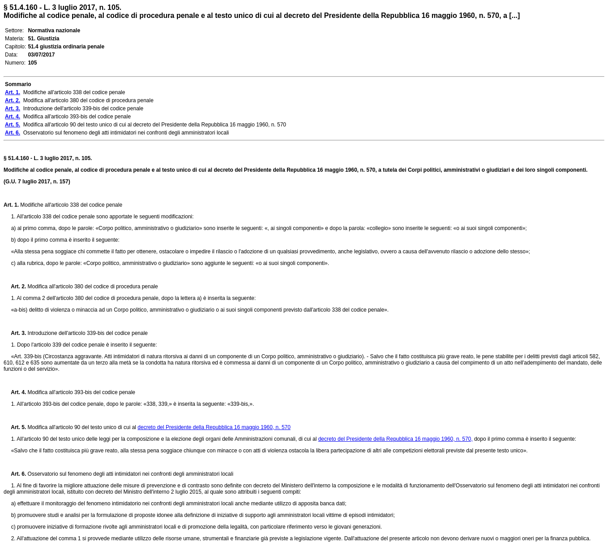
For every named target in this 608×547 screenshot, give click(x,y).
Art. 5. (15, 427)
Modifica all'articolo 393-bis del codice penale (80, 392)
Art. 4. (15, 392)
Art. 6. (15, 474)
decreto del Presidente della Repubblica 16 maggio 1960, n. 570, (395, 439)
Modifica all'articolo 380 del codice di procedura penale (92, 286)
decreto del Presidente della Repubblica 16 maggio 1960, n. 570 (214, 427)
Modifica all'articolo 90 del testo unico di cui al (81, 427)
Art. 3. (15, 333)
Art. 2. (15, 286)
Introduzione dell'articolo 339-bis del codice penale (87, 333)
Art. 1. (11, 205)
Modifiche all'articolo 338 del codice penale (70, 205)
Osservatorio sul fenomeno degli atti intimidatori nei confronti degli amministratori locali (129, 474)
